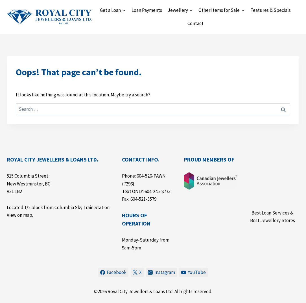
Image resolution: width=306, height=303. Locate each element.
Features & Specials (270, 10)
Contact (195, 23)
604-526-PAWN (151, 176)
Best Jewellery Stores (272, 220)
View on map (19, 215)
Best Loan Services (270, 213)
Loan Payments (147, 10)
